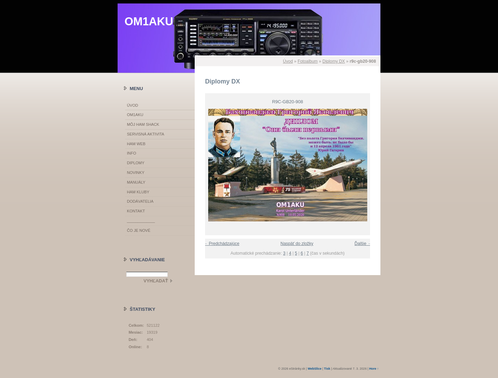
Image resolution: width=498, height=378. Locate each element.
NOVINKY (135, 172)
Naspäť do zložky (296, 243)
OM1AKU (148, 21)
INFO (131, 153)
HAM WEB (136, 144)
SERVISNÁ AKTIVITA (145, 134)
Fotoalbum (307, 61)
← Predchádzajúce (221, 243)
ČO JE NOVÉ (138, 230)
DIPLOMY (135, 163)
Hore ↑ (374, 368)
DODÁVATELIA (140, 201)
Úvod (288, 61)
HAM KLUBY (138, 192)
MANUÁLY (136, 182)
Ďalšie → (363, 243)
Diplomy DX (333, 61)
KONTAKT (136, 211)
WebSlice (315, 368)
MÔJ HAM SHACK (143, 124)
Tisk (327, 368)
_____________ (141, 221)
